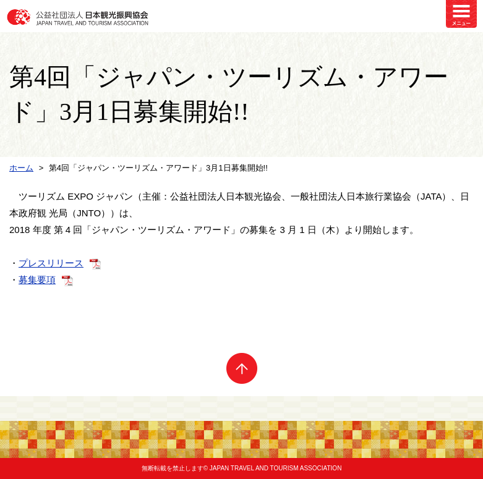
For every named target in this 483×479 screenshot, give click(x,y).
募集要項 (37, 279)
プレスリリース (51, 263)
